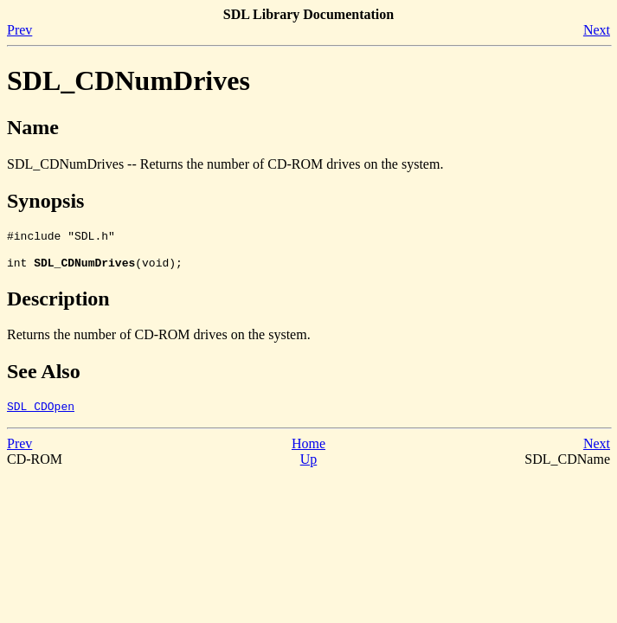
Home (308, 451)
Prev (19, 29)
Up (309, 466)
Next (596, 29)
